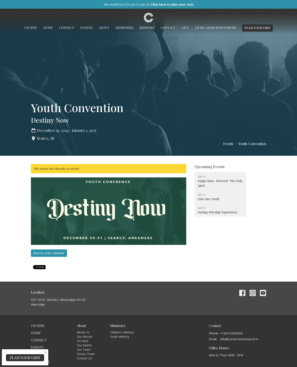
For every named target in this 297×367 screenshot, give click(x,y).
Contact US (84, 358)
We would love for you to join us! (149, 4)
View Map (38, 304)
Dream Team (86, 354)
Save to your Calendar (49, 253)
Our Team (84, 350)
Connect (66, 28)
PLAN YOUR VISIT (257, 28)
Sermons (146, 28)
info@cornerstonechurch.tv (239, 339)
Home (48, 28)
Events (86, 28)
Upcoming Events (209, 166)
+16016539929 (231, 333)
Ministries (124, 28)
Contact (167, 28)
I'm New (30, 28)
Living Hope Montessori (215, 28)
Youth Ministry (119, 337)
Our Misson (84, 337)
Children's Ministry (122, 332)
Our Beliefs (84, 345)
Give (185, 28)
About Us (83, 332)
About (104, 28)
